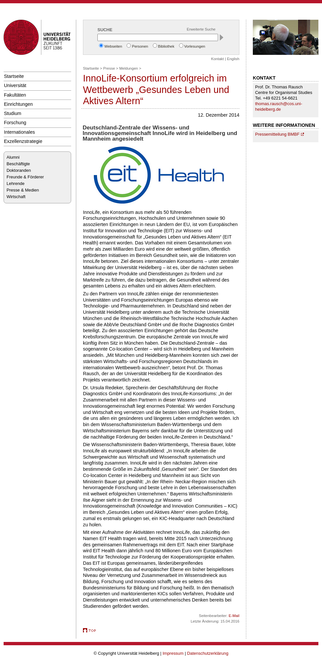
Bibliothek (166, 46)
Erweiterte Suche (201, 29)
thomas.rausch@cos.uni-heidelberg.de (278, 106)
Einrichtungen (18, 104)
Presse (109, 68)
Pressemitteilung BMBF (277, 134)
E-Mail (234, 616)
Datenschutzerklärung (207, 653)
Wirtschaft (16, 196)
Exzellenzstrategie (23, 141)
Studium (12, 113)
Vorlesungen (194, 46)
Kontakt (217, 59)
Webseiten (113, 46)
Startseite (14, 76)
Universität (15, 85)
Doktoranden (19, 170)
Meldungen (128, 68)
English (233, 59)
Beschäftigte (18, 163)
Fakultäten (15, 95)
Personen (140, 46)
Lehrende (16, 183)
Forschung (15, 122)
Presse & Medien (23, 190)
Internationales (19, 132)
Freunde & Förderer (25, 176)
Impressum (173, 653)
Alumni (13, 157)
